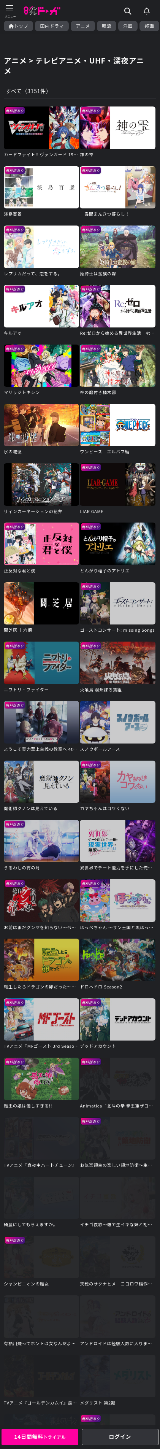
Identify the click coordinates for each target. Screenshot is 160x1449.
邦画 (149, 26)
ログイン (120, 1436)
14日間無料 (40, 1436)
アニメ (83, 26)
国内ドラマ (52, 26)
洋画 (128, 26)
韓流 (106, 26)
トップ (18, 26)
